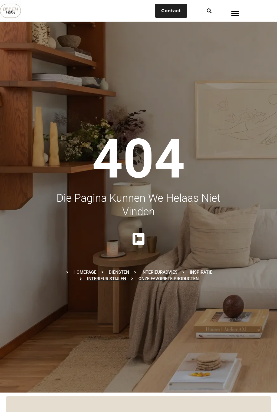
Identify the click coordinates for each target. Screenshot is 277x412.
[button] (209, 10)
